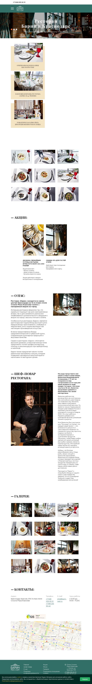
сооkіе (19, 677)
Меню (45, 667)
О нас (26, 669)
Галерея (46, 669)
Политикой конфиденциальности (12, 681)
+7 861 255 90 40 (70, 674)
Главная (26, 665)
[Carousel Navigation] (76, 29)
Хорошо (85, 679)
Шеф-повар (28, 667)
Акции (45, 665)
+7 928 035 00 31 (19, 2)
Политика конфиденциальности (31, 672)
